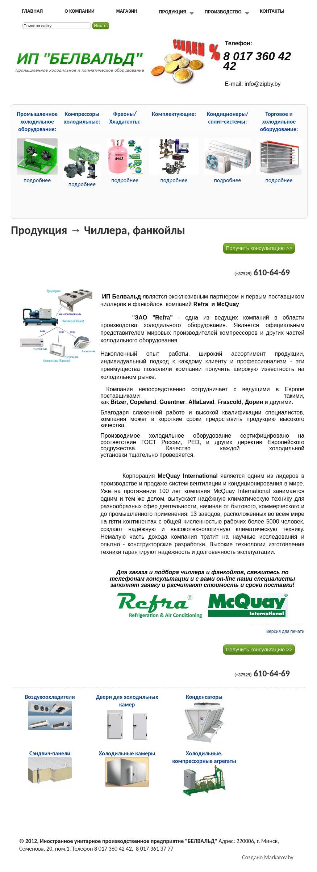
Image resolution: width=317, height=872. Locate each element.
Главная (32, 11)
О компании (79, 11)
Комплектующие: (174, 113)
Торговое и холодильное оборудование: (279, 121)
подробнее (82, 184)
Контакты (272, 11)
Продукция (172, 11)
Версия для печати (285, 631)
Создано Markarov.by (267, 857)
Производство (223, 11)
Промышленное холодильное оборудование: (37, 121)
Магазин (126, 11)
